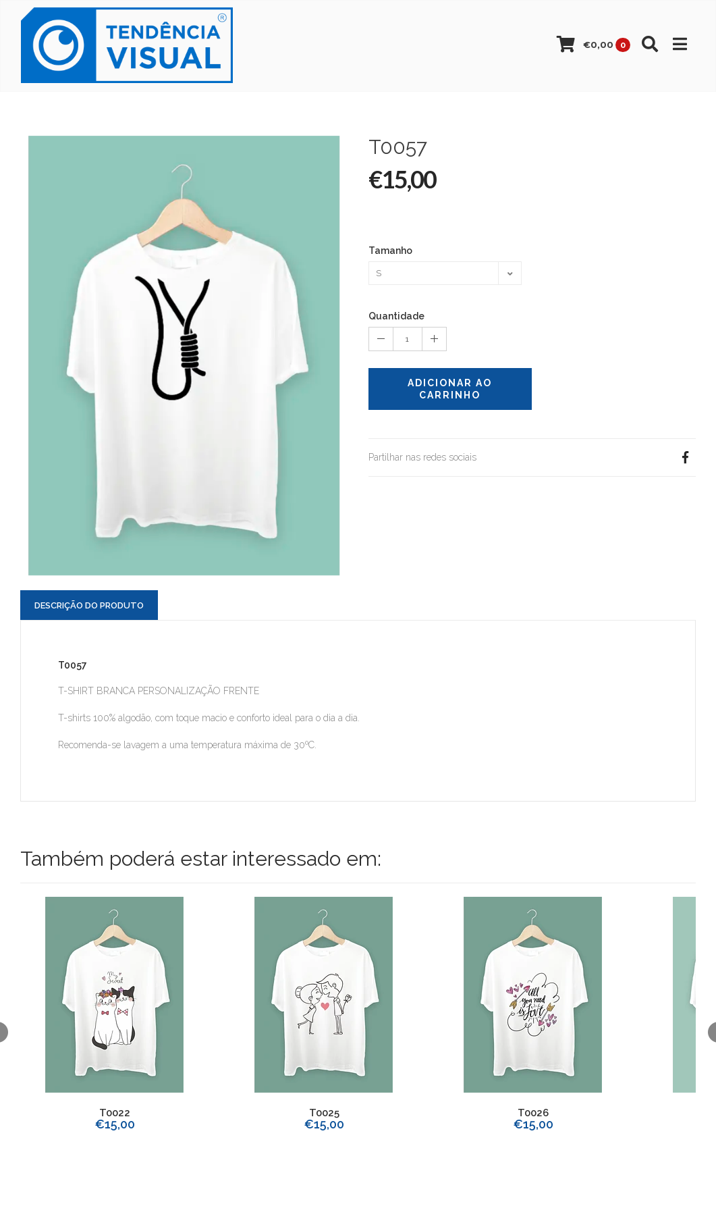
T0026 (533, 1113)
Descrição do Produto (89, 605)
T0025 (324, 1113)
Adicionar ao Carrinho (450, 388)
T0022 (114, 1113)
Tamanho (390, 250)
